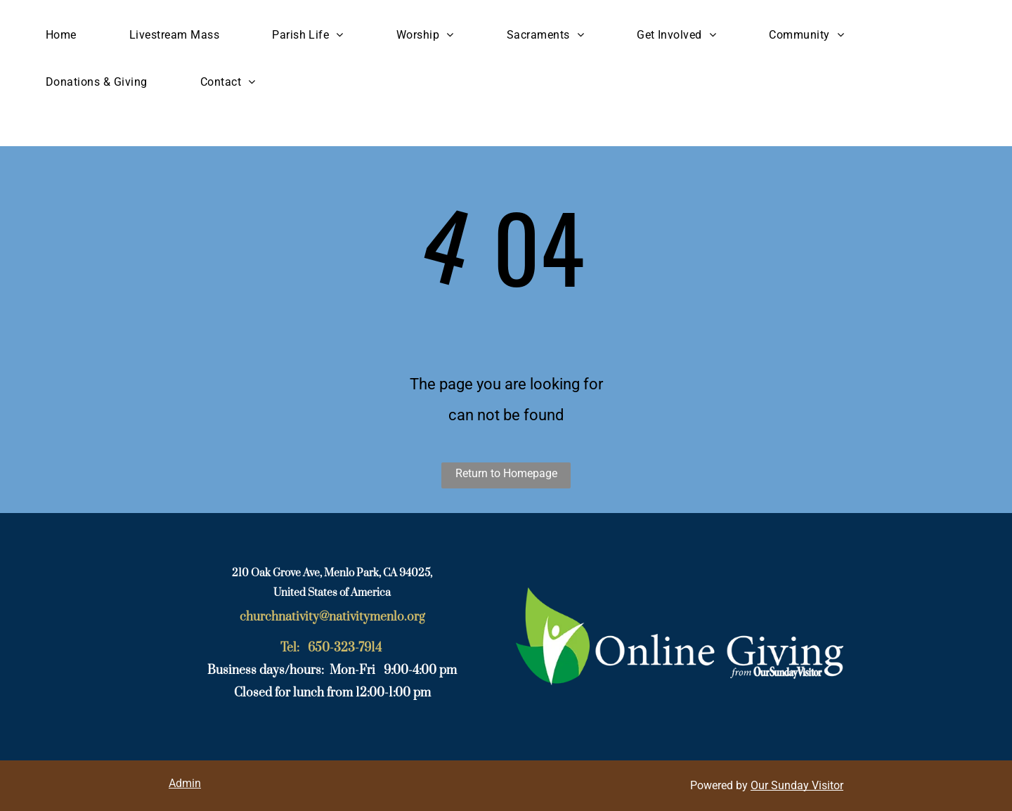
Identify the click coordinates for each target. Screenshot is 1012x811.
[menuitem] (66, 35)
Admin (185, 783)
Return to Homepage (506, 473)
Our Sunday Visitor (797, 785)
